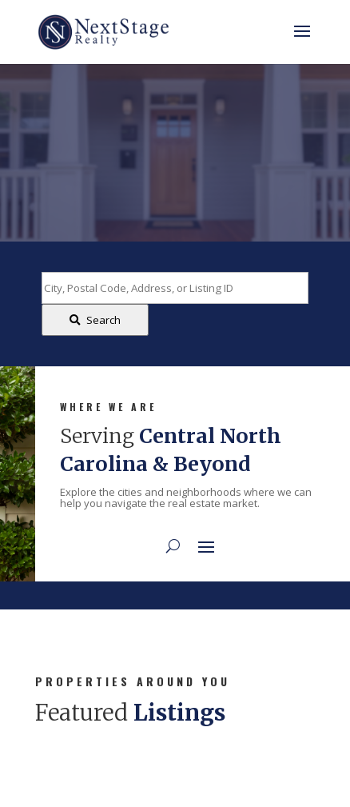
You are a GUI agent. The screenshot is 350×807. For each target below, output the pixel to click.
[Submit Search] (95, 320)
